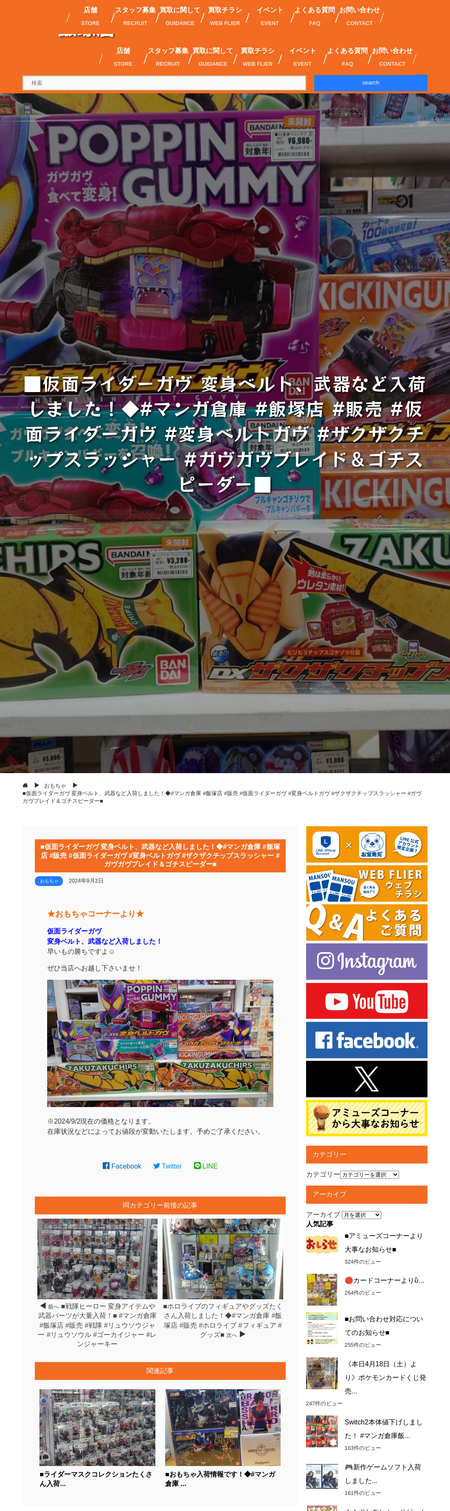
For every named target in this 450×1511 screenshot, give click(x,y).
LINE (206, 1166)
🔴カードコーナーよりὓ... (384, 1280)
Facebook (122, 1166)
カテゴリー (323, 1174)
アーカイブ (323, 1214)
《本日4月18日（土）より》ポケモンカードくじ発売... (385, 1377)
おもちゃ (49, 880)
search (370, 82)
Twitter (167, 1166)
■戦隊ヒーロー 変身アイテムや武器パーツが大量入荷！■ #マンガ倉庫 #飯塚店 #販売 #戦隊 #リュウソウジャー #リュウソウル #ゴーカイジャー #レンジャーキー (97, 1325)
